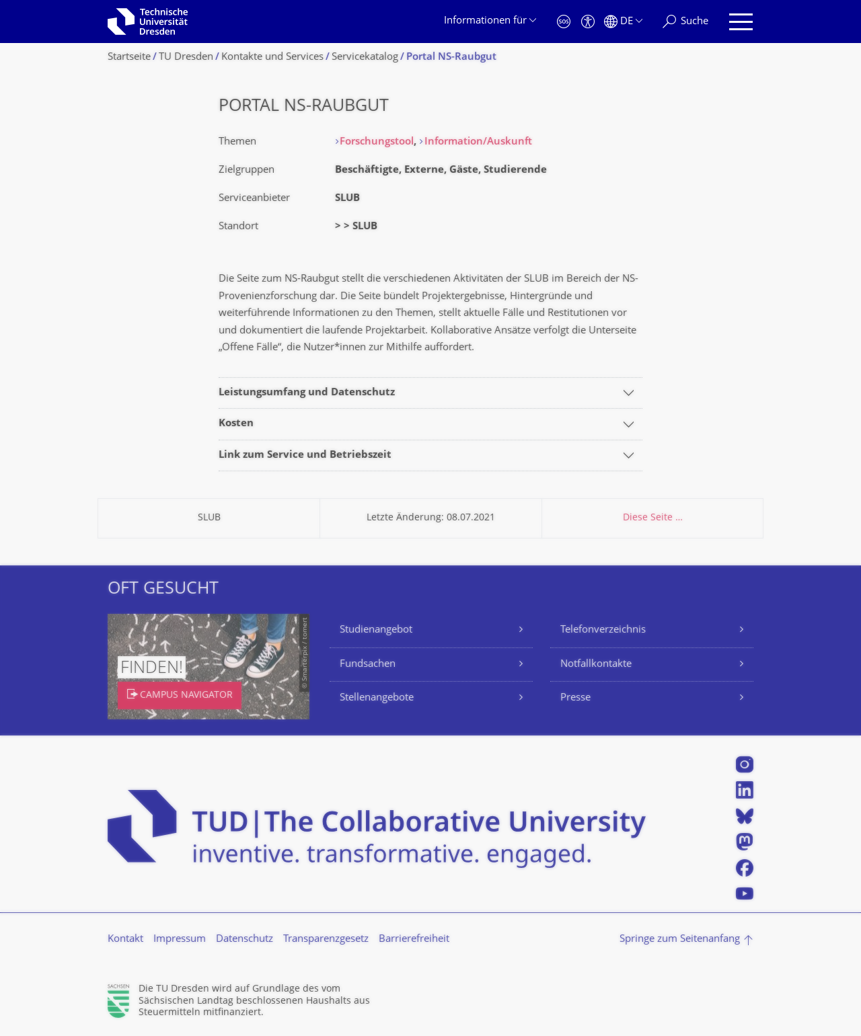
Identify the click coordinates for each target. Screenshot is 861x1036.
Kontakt (125, 939)
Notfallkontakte (596, 665)
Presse (575, 698)
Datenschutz (244, 939)
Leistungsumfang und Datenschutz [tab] (307, 393)
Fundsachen (368, 665)
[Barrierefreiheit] (588, 21)
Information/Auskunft (478, 142)
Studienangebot (376, 630)
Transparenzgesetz (326, 939)
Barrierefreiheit (414, 939)
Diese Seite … (653, 518)
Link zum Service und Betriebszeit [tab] (305, 455)
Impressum (179, 939)
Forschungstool (377, 142)
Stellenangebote (377, 698)
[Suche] (685, 21)
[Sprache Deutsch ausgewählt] (623, 21)
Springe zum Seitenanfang (680, 939)
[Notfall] (563, 21)
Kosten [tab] (236, 424)
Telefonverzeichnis (603, 630)
